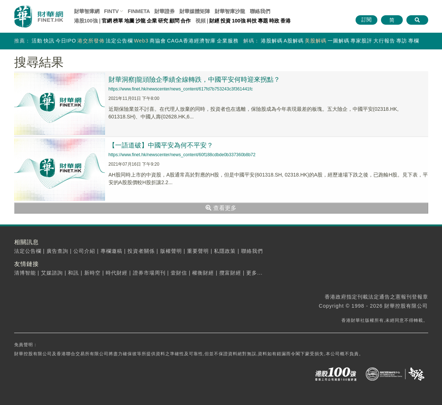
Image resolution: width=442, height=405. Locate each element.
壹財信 (179, 273)
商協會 (158, 41)
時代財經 (116, 273)
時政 (274, 21)
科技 (252, 21)
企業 (152, 21)
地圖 (129, 21)
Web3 (141, 41)
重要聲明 (198, 251)
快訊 (49, 41)
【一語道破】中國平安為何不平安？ (161, 145)
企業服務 (228, 41)
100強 (238, 21)
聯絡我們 (260, 11)
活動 (37, 41)
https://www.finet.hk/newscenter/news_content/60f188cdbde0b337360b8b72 (182, 154)
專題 (263, 21)
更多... (254, 273)
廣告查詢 (57, 251)
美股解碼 (316, 41)
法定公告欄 (119, 41)
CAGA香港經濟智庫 (191, 41)
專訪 (401, 41)
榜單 (118, 21)
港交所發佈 (91, 41)
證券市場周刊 (149, 273)
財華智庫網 (87, 11)
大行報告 (384, 41)
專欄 (413, 41)
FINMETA (139, 11)
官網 (107, 21)
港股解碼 (272, 41)
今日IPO (66, 41)
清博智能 (25, 273)
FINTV (111, 11)
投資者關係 (141, 251)
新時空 (92, 273)
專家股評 (361, 41)
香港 (285, 21)
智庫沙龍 (230, 11)
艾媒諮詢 (52, 273)
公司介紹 (84, 251)
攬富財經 (230, 273)
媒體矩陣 (194, 11)
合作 (186, 21)
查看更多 (221, 208)
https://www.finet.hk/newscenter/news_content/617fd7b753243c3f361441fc (181, 89)
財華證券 (164, 11)
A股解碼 (294, 41)
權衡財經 (203, 273)
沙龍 (140, 21)
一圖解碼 (338, 41)
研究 (163, 21)
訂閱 (366, 20)
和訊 (73, 273)
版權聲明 (171, 251)
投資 (225, 21)
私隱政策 (225, 251)
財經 (214, 21)
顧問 (174, 21)
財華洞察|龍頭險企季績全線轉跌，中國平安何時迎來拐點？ (194, 79)
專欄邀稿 (111, 251)
